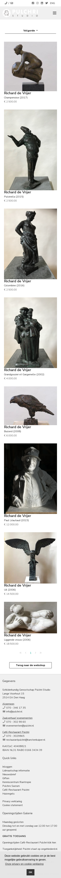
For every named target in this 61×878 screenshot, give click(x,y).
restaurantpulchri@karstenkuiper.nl (25, 740)
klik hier (52, 842)
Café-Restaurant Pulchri (15, 790)
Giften (5, 778)
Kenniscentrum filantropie (16, 782)
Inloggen (7, 767)
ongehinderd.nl (49, 849)
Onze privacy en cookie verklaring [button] (24, 864)
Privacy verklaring (12, 801)
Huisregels (8, 793)
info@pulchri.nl (14, 711)
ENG (52, 3)
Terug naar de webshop (30, 665)
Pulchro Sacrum (11, 786)
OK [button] (30, 872)
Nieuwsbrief (9, 774)
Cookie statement (12, 805)
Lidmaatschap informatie (16, 770)
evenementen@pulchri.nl (20, 725)
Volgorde (29, 30)
